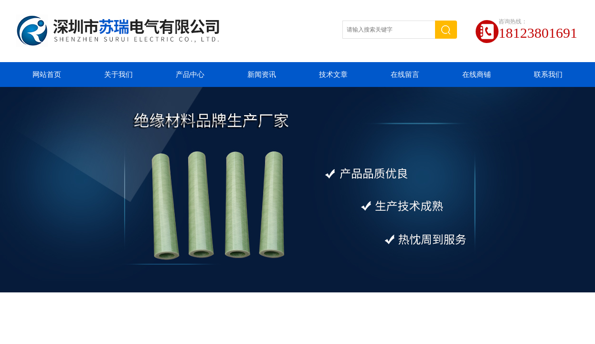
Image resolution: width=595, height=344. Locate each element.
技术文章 (333, 74)
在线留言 (405, 74)
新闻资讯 (261, 74)
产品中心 (190, 74)
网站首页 (46, 74)
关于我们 (118, 74)
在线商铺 (476, 74)
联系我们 (548, 74)
